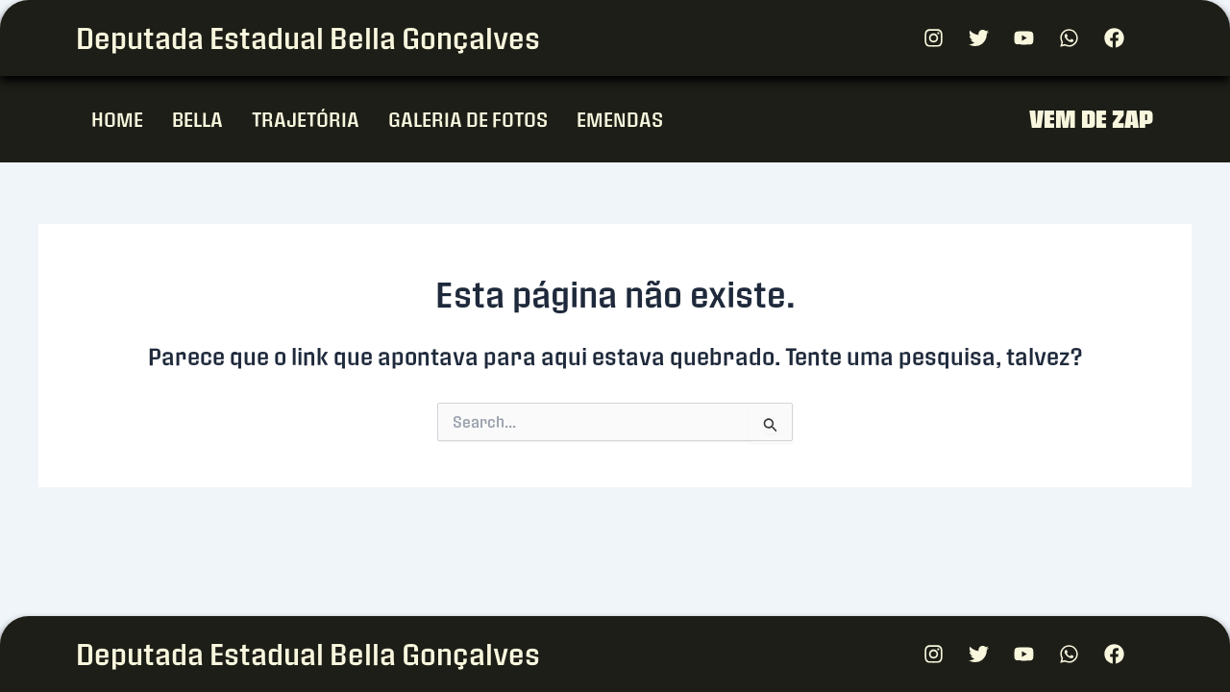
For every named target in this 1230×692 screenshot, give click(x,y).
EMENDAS (620, 119)
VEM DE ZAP (1091, 119)
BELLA (197, 119)
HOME (117, 119)
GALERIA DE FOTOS (468, 119)
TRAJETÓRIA (305, 119)
